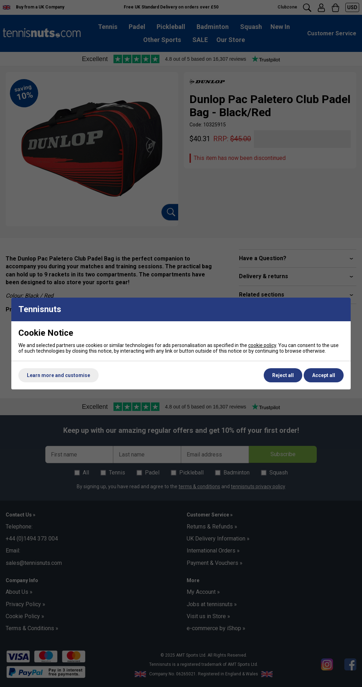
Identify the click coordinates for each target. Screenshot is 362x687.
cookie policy (262, 345)
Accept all (323, 375)
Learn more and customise (58, 375)
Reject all (283, 375)
